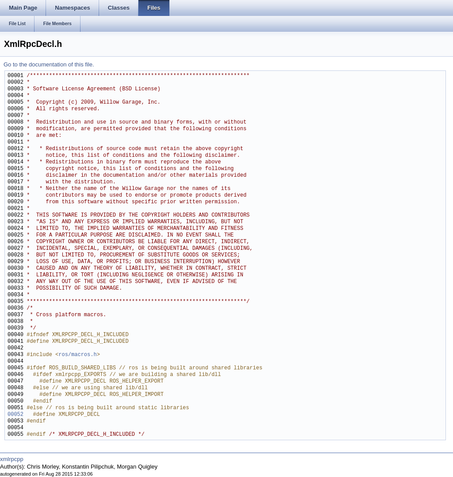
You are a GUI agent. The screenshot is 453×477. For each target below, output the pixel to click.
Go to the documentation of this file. (49, 64)
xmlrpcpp (11, 459)
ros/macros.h (77, 355)
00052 (15, 415)
